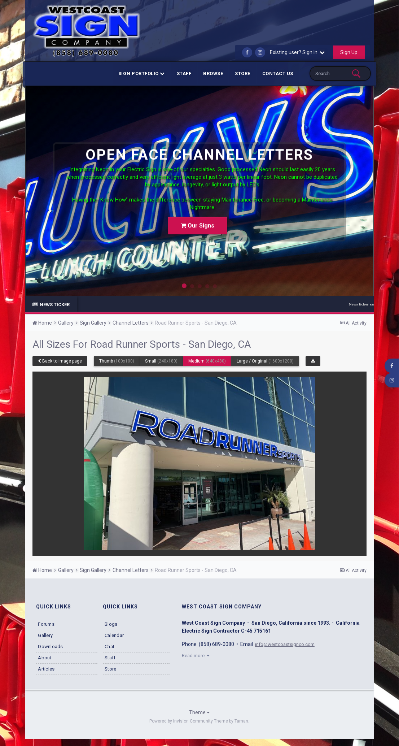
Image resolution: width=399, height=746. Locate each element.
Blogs (111, 624)
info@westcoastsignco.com (287, 644)
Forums (46, 624)
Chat (109, 646)
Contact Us (277, 73)
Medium (207, 361)
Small (161, 361)
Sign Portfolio (141, 73)
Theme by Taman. (231, 721)
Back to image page (60, 361)
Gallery (45, 635)
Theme (199, 712)
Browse (213, 73)
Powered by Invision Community (181, 721)
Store (242, 73)
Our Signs (197, 219)
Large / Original (265, 361)
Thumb (116, 361)
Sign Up (349, 52)
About (44, 657)
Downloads (50, 646)
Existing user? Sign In (297, 52)
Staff (184, 73)
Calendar (114, 635)
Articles (46, 669)
